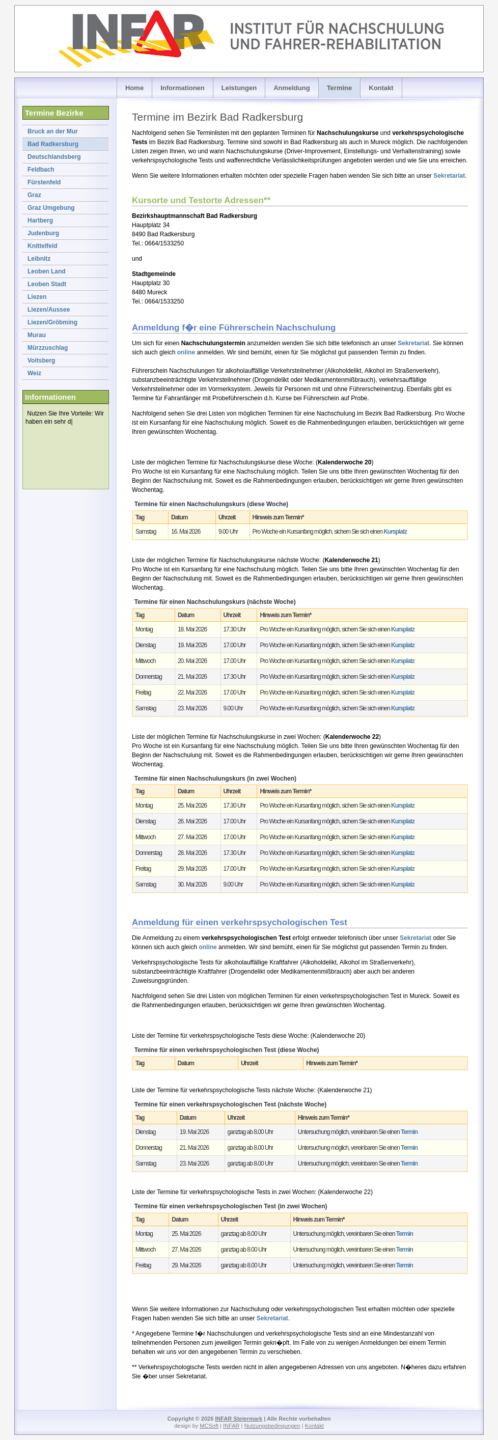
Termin (409, 1132)
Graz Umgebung (51, 207)
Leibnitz (38, 258)
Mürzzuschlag (47, 347)
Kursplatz (395, 531)
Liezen (36, 296)
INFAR (231, 1426)
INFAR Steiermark (238, 1419)
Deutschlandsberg (54, 156)
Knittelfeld (42, 246)
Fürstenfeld (44, 182)
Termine (339, 88)
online (186, 352)
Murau (36, 335)
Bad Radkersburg (52, 144)
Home (134, 88)
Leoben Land (46, 271)
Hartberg (40, 220)
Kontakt (381, 88)
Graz (34, 195)
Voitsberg (41, 360)
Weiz (34, 373)
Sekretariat (449, 175)
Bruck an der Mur (52, 131)
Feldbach (40, 169)
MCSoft (209, 1426)
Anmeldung (291, 88)
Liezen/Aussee (48, 309)
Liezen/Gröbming (52, 322)
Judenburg (43, 233)
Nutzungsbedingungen (272, 1426)
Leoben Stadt (46, 284)
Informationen (182, 88)
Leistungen (239, 88)
